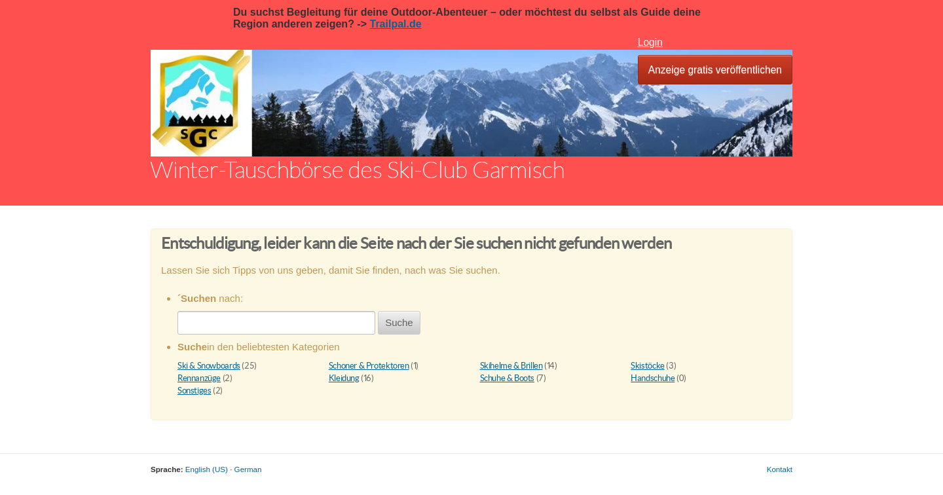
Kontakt (779, 469)
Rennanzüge (199, 378)
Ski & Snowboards (208, 366)
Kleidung (344, 378)
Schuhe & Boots (507, 378)
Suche (399, 322)
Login (650, 42)
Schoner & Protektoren (369, 366)
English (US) (206, 469)
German (248, 469)
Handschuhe (653, 378)
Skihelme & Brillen (511, 366)
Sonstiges (194, 390)
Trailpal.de (395, 23)
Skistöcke (648, 366)
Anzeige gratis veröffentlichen (715, 69)
